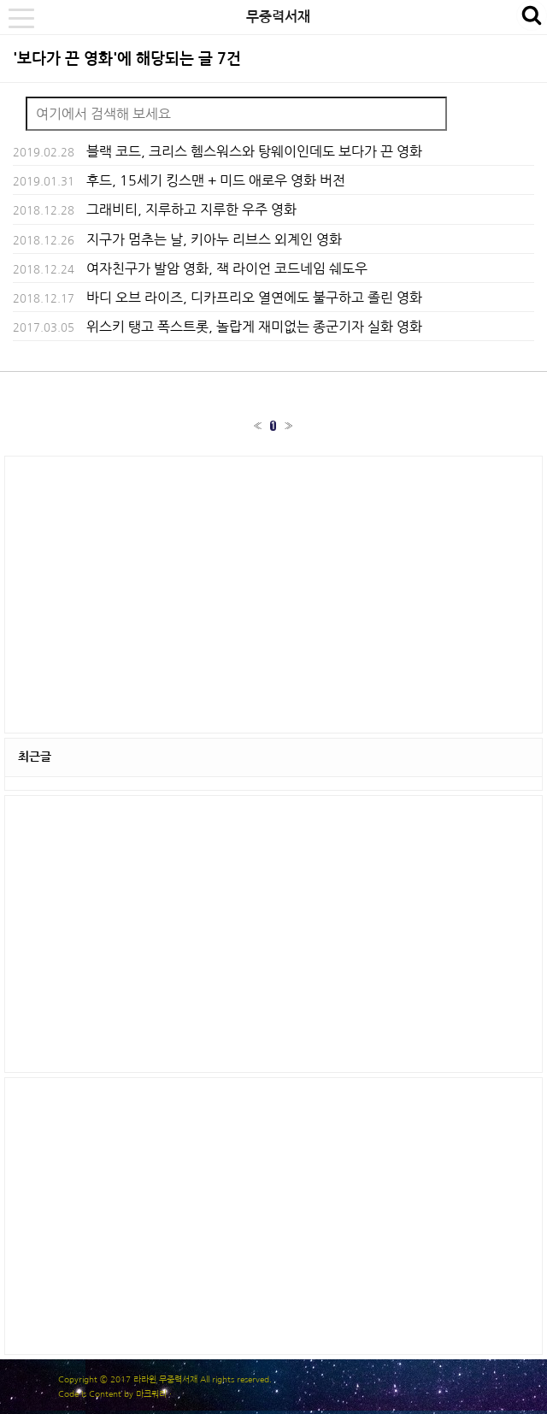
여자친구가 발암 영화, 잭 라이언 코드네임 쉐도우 (227, 268)
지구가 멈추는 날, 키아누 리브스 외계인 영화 (214, 239)
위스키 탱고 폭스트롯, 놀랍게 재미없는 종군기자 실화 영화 (254, 326)
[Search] (236, 114)
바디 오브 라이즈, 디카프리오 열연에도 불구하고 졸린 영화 (254, 297)
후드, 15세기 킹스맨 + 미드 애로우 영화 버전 (215, 180)
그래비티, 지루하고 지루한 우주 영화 (191, 209)
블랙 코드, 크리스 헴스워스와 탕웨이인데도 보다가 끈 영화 (254, 151)
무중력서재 (278, 16)
